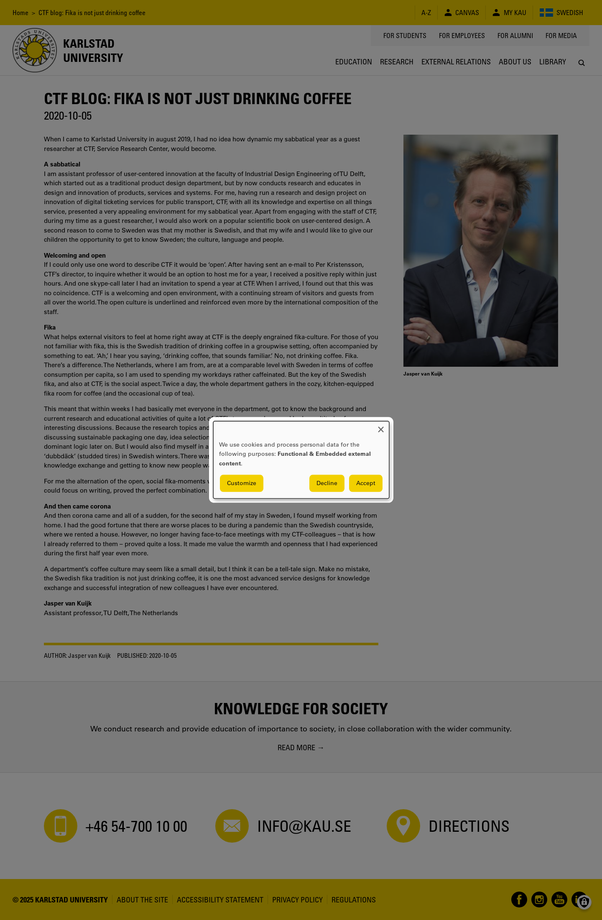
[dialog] (301, 459)
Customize (241, 483)
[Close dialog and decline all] (380, 426)
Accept (365, 483)
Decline (326, 483)
